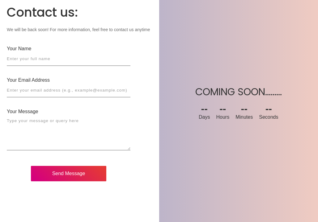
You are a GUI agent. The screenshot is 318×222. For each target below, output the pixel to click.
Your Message (22, 111)
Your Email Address (28, 80)
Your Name (19, 48)
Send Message (68, 173)
